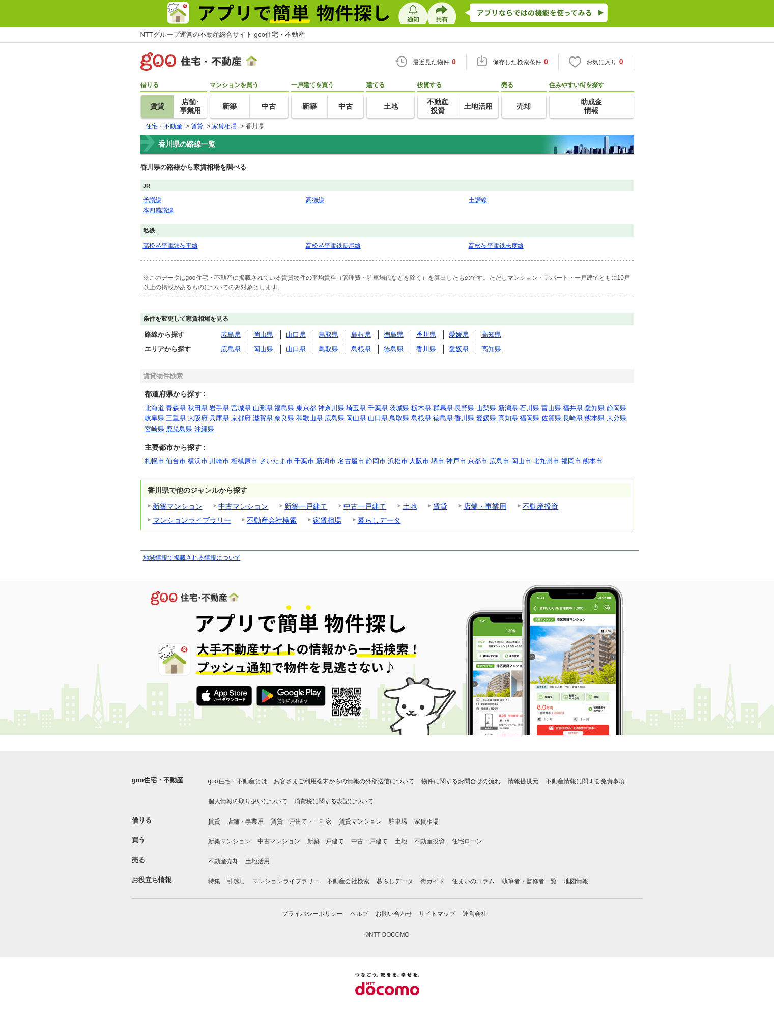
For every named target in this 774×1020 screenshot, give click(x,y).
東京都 (306, 408)
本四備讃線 (158, 210)
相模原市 (244, 461)
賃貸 (440, 506)
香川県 (426, 334)
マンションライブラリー (192, 520)
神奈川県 (331, 408)
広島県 (231, 334)
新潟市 (326, 461)
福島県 (284, 408)
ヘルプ (359, 913)
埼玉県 (356, 408)
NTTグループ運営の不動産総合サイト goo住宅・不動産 (222, 34)
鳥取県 (328, 334)
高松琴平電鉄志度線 (496, 245)
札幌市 (154, 461)
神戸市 (456, 461)
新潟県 (508, 408)
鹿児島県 (179, 429)
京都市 (478, 461)
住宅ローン (467, 841)
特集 (214, 881)
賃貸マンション (360, 821)
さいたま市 (276, 461)
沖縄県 (204, 429)
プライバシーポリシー (312, 913)
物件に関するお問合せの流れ (461, 781)
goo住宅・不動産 (158, 780)
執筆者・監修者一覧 (529, 881)
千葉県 (378, 408)
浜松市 (398, 461)
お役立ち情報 (151, 880)
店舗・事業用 (485, 506)
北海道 (154, 408)
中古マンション (243, 506)
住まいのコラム (473, 881)
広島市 (499, 461)
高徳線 (315, 199)
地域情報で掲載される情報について (192, 557)
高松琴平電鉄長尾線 (333, 245)
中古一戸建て (364, 506)
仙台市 (176, 461)
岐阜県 (154, 418)
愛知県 (595, 408)
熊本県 (595, 418)
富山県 (551, 408)
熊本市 (593, 461)
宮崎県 (154, 429)
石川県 (529, 408)
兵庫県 (219, 418)
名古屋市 (351, 461)
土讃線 (478, 199)
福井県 (573, 408)
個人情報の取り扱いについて (248, 801)
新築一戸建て (305, 506)
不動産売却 (223, 861)
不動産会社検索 (272, 520)
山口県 (296, 334)
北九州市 (546, 461)
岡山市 (521, 461)
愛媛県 (459, 334)
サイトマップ (437, 913)
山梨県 (486, 408)
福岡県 (529, 418)
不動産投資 (540, 506)
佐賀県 (551, 418)
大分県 (616, 418)
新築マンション (178, 506)
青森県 (176, 408)
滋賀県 (263, 418)
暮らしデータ (379, 520)
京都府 (241, 418)
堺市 (437, 461)
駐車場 (398, 821)
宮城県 (241, 408)
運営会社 (475, 913)
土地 (410, 506)
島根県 (361, 334)
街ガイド (432, 881)
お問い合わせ (394, 913)
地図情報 (576, 881)
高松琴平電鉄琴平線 (170, 245)
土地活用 (257, 861)
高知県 (491, 334)
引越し (236, 881)
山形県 (263, 408)
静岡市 (376, 461)
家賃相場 (327, 520)
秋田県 (198, 408)
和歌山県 (309, 418)
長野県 (464, 408)
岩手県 (219, 408)
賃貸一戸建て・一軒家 (301, 821)
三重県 (176, 418)
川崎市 (219, 461)
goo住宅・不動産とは (237, 781)
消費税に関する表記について (334, 801)
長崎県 (573, 418)
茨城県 (399, 408)
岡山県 (263, 334)
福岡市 (571, 461)
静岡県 (616, 408)
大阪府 (198, 418)
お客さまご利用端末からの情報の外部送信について (344, 781)
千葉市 (304, 461)
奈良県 (284, 418)
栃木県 (421, 408)
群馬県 (443, 408)
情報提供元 (523, 781)
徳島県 (394, 334)
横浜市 (198, 461)
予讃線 (152, 199)
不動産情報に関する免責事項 (585, 781)
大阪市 (419, 461)
